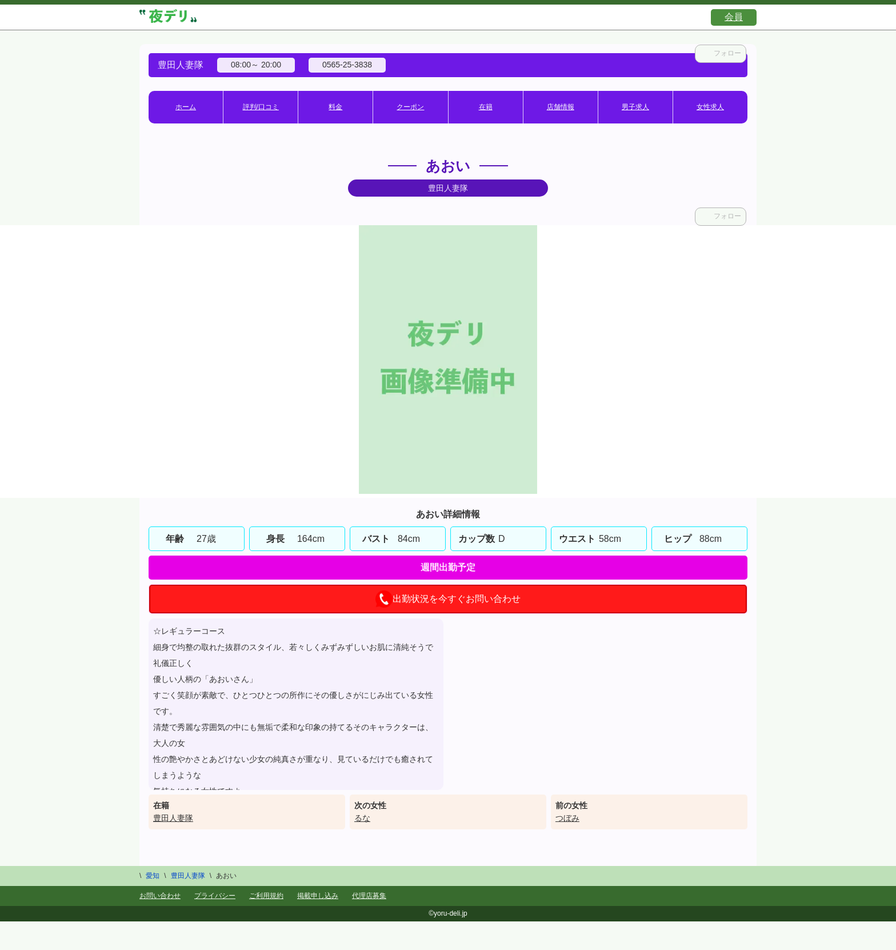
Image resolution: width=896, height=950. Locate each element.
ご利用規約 (266, 896)
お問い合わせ (160, 896)
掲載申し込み (317, 896)
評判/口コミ (261, 107)
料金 (335, 107)
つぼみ (567, 818)
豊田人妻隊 (173, 818)
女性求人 (710, 107)
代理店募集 (369, 896)
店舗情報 (560, 107)
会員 (734, 17)
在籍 (486, 107)
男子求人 (635, 107)
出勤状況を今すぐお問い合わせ (448, 599)
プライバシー (214, 896)
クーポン (410, 107)
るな (362, 818)
